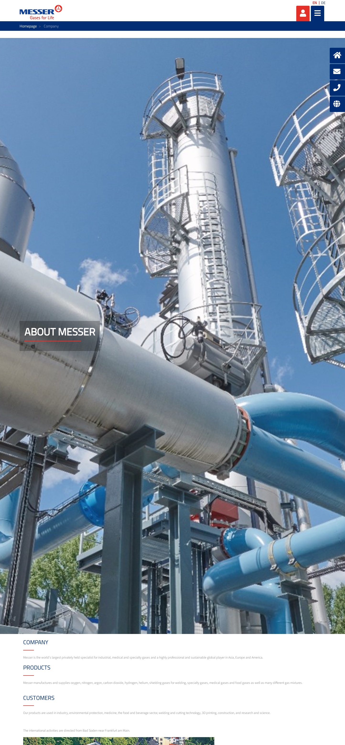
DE (323, 2)
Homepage (28, 26)
